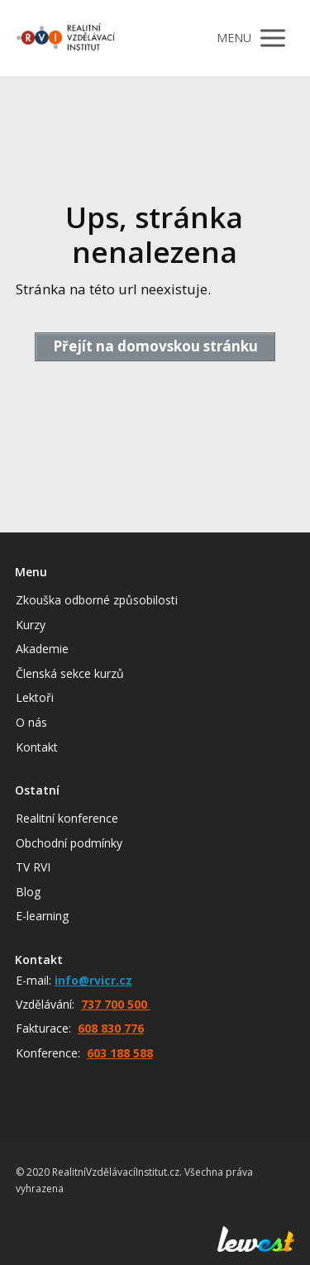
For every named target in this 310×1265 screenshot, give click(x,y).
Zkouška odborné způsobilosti (97, 600)
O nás (31, 722)
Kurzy (30, 624)
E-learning (42, 916)
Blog (28, 892)
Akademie (42, 648)
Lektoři (35, 697)
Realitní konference (67, 818)
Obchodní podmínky (69, 843)
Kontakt (37, 747)
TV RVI (33, 867)
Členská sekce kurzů (70, 673)
